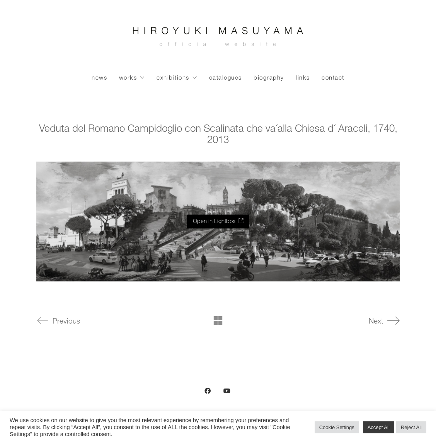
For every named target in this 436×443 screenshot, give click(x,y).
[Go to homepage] (218, 38)
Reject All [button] (411, 427)
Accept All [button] (379, 427)
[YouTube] (227, 391)
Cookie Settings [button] (336, 427)
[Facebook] (207, 391)
